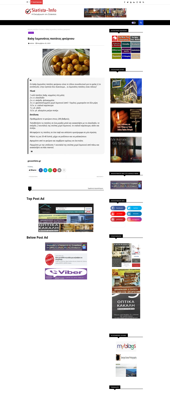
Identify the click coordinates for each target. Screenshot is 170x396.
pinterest (119, 219)
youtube (119, 214)
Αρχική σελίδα (33, 29)
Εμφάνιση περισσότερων (95, 188)
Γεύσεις (41, 29)
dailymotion (118, 225)
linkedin (136, 214)
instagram (135, 219)
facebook (119, 208)
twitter (135, 208)
